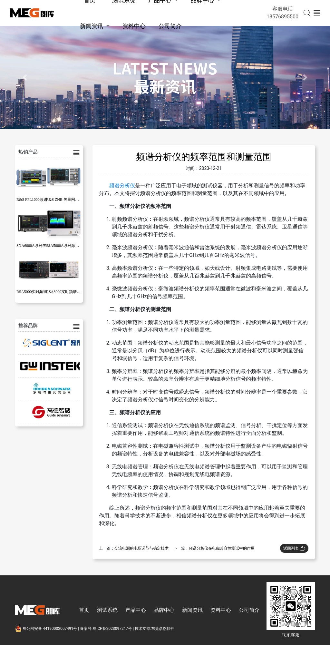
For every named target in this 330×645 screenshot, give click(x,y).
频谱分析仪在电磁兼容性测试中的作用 (222, 548)
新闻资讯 (91, 26)
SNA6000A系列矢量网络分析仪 (43, 245)
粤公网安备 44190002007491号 (46, 628)
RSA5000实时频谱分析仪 (37, 291)
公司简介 (170, 26)
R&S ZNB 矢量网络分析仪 (68, 199)
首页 (84, 610)
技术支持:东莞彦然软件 (154, 628)
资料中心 (134, 26)
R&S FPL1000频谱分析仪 (37, 199)
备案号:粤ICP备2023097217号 (106, 628)
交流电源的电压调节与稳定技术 (141, 548)
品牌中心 (164, 610)
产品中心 (135, 610)
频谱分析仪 (122, 185)
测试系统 (107, 610)
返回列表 (294, 548)
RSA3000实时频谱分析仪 (67, 291)
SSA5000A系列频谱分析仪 (68, 245)
